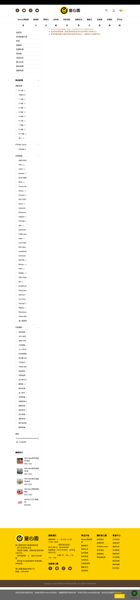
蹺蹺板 (19, 66)
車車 (18, 53)
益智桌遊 (84, 569)
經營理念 (100, 552)
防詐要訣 (116, 581)
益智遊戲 (84, 565)
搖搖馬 (19, 45)
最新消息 (116, 559)
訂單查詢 (116, 552)
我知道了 (119, 596)
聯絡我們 (116, 566)
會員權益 (116, 563)
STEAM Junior (102, 559)
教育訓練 (116, 573)
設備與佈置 (85, 576)
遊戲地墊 (20, 83)
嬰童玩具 (84, 562)
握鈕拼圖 (20, 79)
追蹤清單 (116, 556)
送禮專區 (84, 583)
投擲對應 (20, 62)
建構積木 (84, 558)
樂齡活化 (84, 580)
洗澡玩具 (20, 70)
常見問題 (116, 570)
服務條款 (100, 566)
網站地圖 (116, 577)
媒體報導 (100, 556)
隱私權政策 (101, 570)
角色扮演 (84, 573)
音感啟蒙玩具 (21, 49)
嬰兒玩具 (20, 75)
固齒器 (19, 58)
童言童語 (100, 563)
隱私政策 (117, 593)
